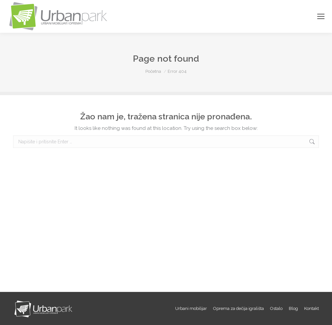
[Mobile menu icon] (320, 16)
